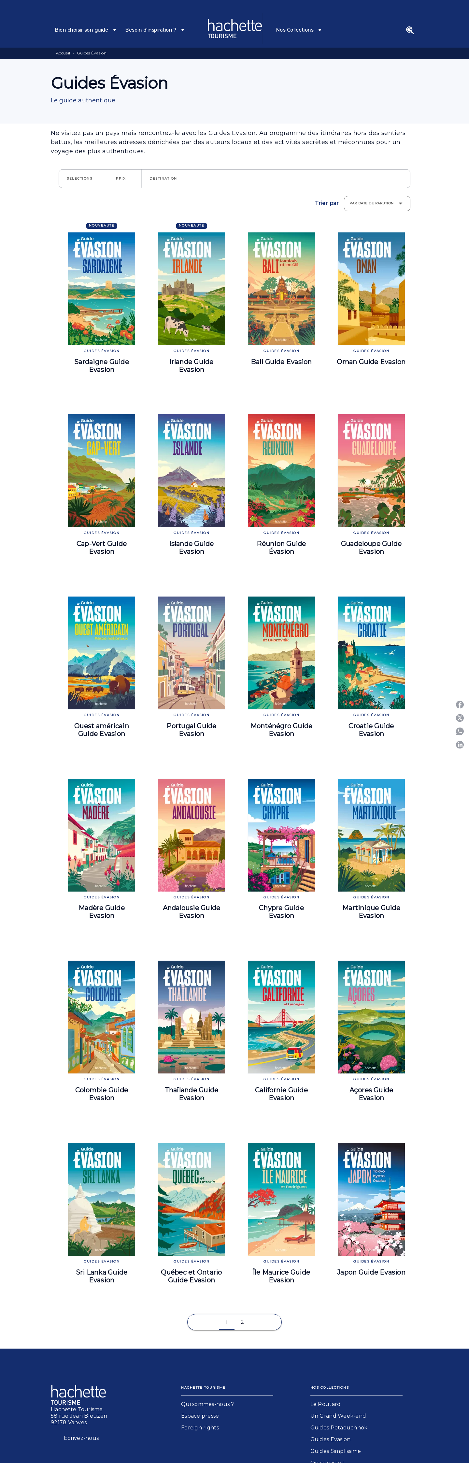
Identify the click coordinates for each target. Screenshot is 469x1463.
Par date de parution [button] (371, 203)
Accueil (63, 53)
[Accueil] (234, 28)
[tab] (86, 30)
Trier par (327, 203)
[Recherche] (410, 30)
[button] (83, 179)
